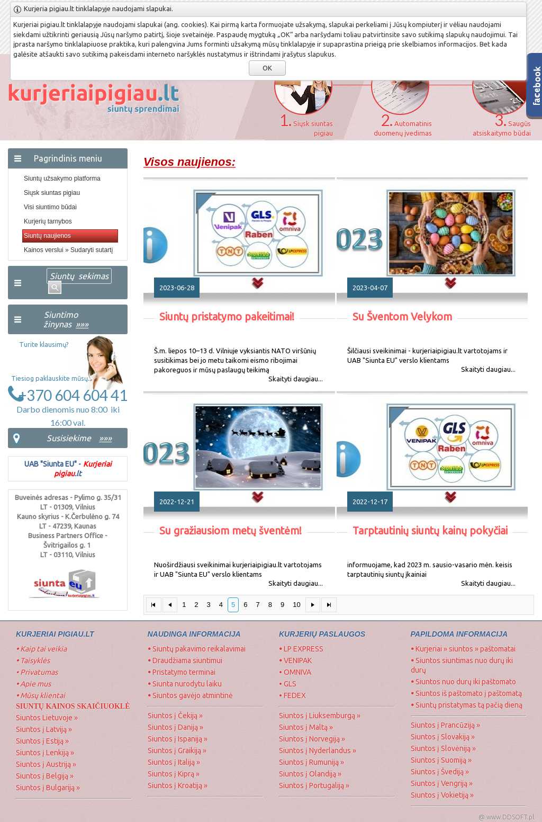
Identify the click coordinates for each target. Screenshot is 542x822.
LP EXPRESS (302, 649)
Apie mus (33, 684)
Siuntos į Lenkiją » (45, 752)
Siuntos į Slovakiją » (443, 736)
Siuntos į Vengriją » (442, 783)
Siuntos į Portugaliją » (314, 785)
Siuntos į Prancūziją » (445, 725)
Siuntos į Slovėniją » (443, 748)
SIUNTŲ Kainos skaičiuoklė (73, 706)
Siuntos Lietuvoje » (47, 717)
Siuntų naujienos (47, 235)
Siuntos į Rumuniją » (311, 762)
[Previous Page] (170, 605)
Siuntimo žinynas (64, 319)
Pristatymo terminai (181, 672)
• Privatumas (37, 672)
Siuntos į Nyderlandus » (317, 750)
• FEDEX (292, 695)
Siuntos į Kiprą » (174, 774)
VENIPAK (295, 660)
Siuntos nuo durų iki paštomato (463, 681)
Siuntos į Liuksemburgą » (319, 715)
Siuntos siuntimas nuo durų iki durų (462, 665)
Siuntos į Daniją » (175, 727)
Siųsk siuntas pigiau (52, 192)
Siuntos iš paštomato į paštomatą (466, 693)
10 (296, 605)
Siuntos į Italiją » (174, 762)
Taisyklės (33, 660)
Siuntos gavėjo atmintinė (190, 695)
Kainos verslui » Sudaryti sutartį (68, 250)
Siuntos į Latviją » (44, 729)
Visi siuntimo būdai (50, 207)
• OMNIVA (295, 672)
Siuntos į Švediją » (440, 771)
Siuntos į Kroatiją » (177, 785)
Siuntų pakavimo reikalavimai (197, 649)
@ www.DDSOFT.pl (506, 817)
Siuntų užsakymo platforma (62, 178)
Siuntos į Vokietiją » (442, 795)
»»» (105, 438)
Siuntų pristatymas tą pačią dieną (466, 705)
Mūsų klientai (41, 695)
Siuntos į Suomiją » (441, 760)
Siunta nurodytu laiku (185, 684)
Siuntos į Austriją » (46, 764)
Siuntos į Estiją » (42, 741)
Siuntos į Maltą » (306, 727)
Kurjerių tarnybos (48, 221)
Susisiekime (69, 438)
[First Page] (153, 605)
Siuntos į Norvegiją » (312, 739)
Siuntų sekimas (79, 276)
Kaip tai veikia (41, 649)
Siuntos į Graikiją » (177, 750)
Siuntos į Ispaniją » (177, 739)
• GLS (287, 684)
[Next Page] (313, 605)
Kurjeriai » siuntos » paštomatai (463, 649)
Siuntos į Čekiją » (175, 715)
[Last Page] (329, 605)
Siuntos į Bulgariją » (48, 787)
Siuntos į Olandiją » (310, 774)
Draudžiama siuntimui (185, 660)
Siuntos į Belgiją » (45, 776)
